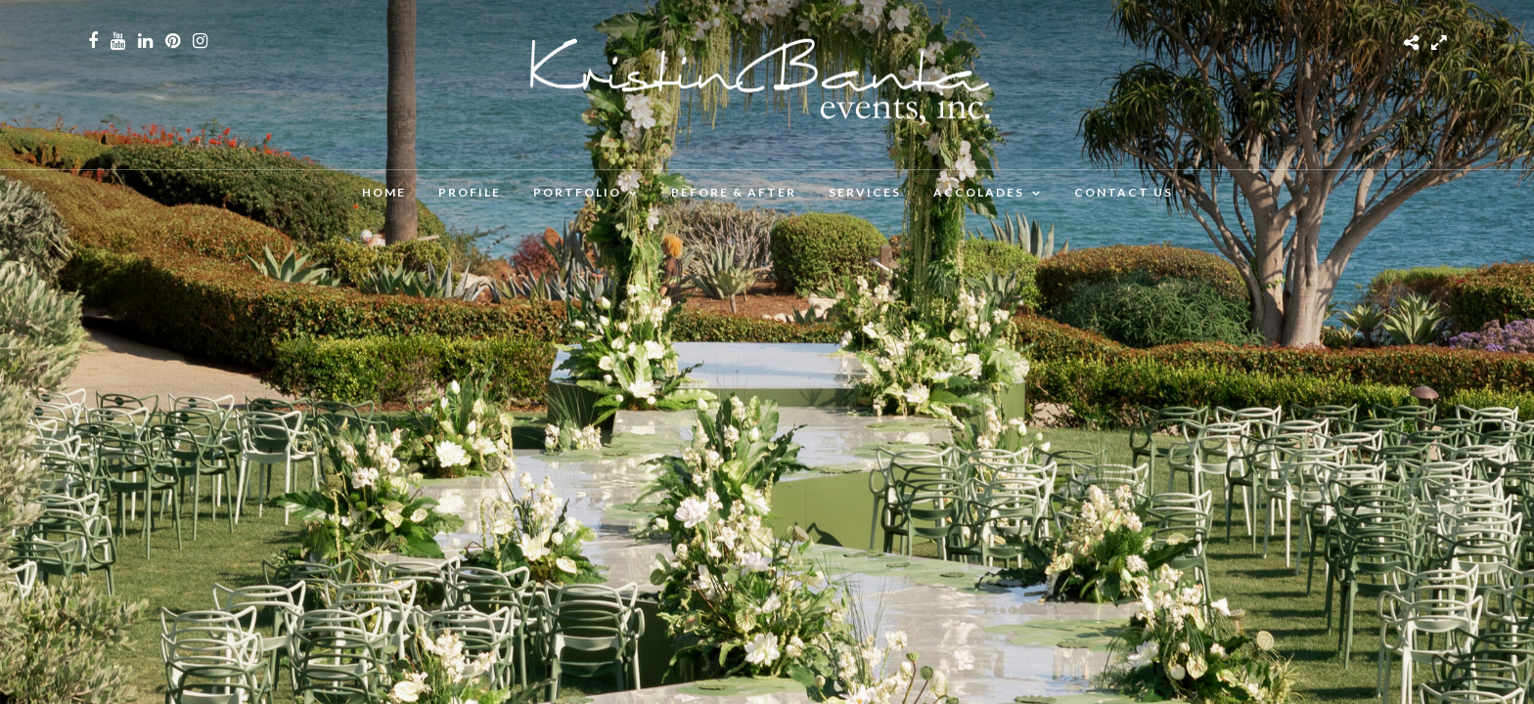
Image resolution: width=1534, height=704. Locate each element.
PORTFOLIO (577, 192)
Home (384, 192)
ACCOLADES (978, 192)
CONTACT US (1123, 192)
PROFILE (469, 192)
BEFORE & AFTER (733, 192)
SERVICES (865, 192)
